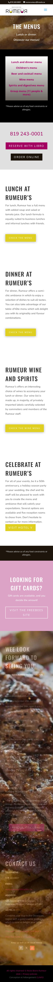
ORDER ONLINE (26, 157)
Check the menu (20, 237)
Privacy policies (30, 974)
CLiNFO (40, 977)
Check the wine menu (24, 428)
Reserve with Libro (26, 146)
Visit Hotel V (20, 527)
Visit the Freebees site (26, 612)
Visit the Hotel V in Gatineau (20, 936)
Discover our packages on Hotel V (23, 931)
